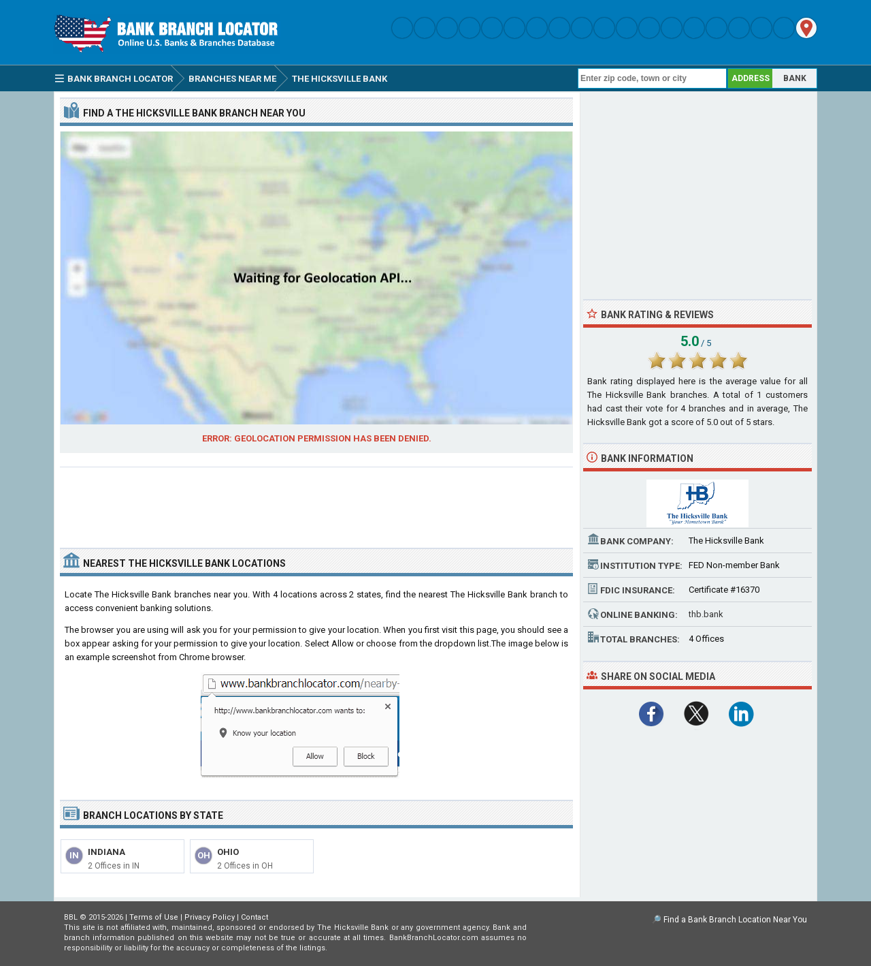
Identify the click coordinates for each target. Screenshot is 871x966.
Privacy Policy (209, 917)
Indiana (106, 852)
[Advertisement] (316, 502)
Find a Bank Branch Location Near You (735, 919)
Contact (254, 917)
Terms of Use (153, 917)
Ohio (228, 852)
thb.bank (706, 614)
